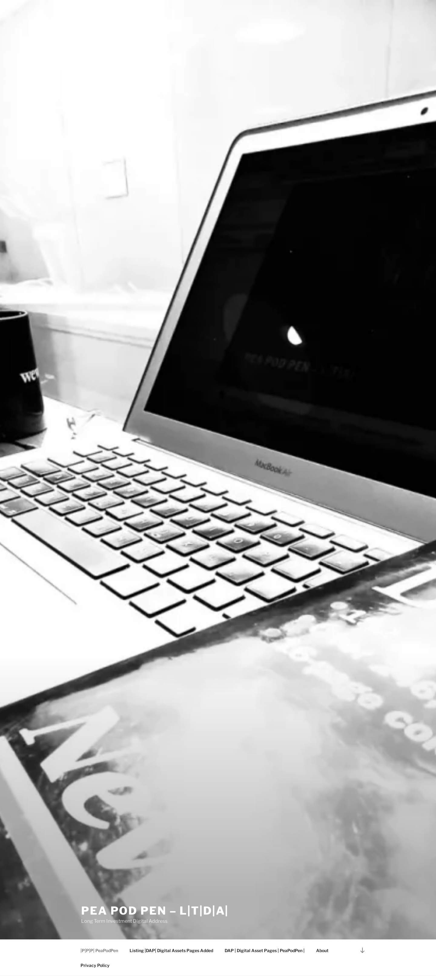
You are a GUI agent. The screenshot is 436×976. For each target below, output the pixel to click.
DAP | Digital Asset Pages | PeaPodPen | (265, 950)
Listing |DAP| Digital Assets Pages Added (171, 950)
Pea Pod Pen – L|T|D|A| (155, 910)
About (322, 950)
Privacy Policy (95, 965)
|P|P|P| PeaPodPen (99, 950)
